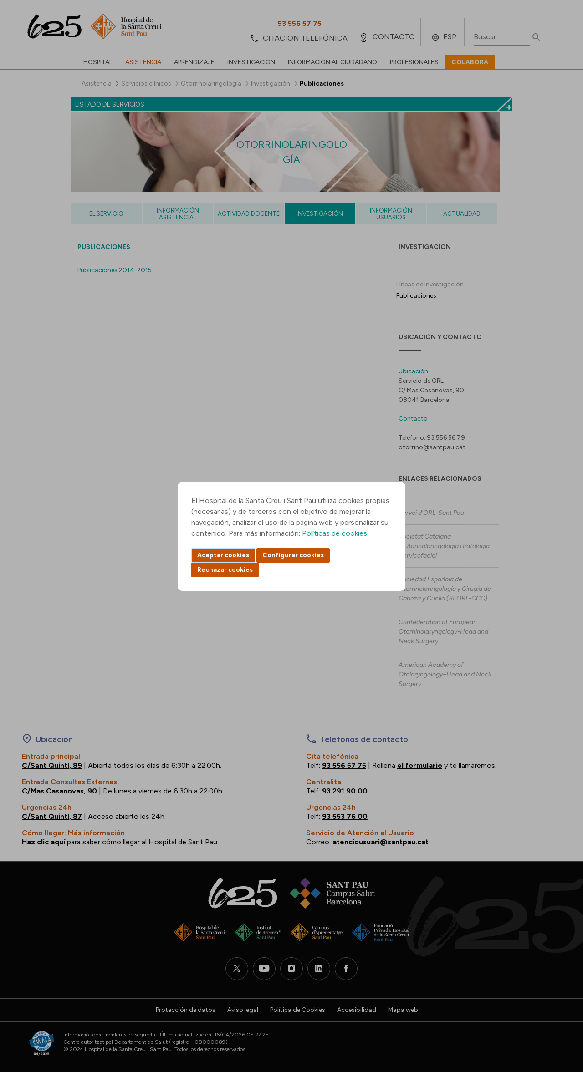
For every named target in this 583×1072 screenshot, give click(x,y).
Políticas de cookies (334, 533)
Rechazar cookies (225, 570)
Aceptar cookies (223, 555)
